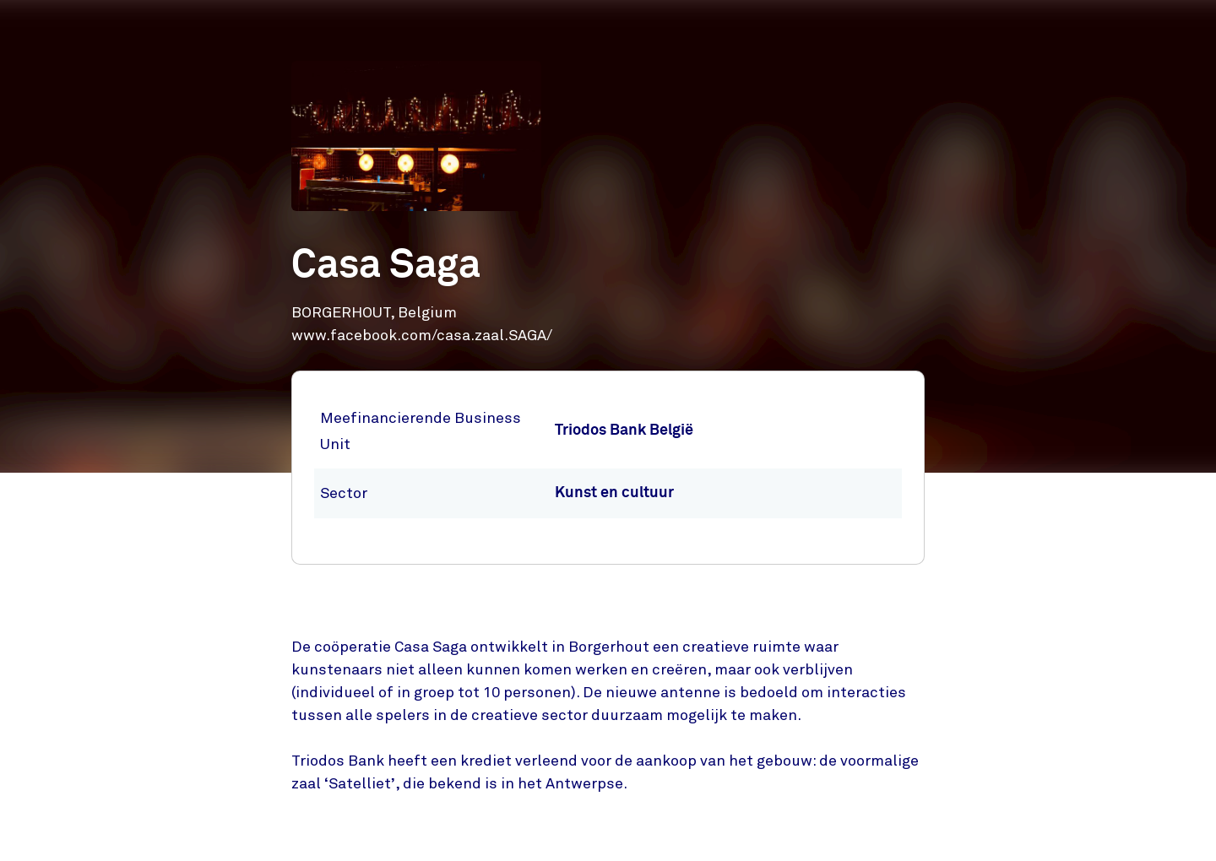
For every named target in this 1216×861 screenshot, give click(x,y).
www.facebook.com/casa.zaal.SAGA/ (421, 335)
